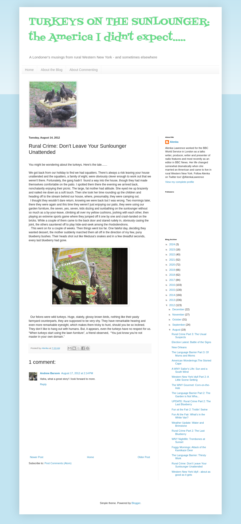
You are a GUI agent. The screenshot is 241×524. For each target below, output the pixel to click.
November (178, 314)
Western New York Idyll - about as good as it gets (191, 473)
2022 (172, 254)
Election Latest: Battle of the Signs (191, 342)
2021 (172, 259)
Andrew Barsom (50, 373)
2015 (172, 289)
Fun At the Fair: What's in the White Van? (188, 416)
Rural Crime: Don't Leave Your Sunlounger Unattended (189, 465)
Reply (43, 384)
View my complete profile (179, 181)
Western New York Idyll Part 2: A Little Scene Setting (190, 378)
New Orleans (179, 347)
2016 (172, 284)
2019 (172, 269)
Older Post (144, 457)
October (177, 319)
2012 (172, 305)
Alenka (174, 141)
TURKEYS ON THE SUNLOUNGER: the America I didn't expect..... (119, 30)
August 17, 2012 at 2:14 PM (77, 373)
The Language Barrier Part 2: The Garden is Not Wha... (191, 394)
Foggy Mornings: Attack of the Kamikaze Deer (189, 449)
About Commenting (83, 70)
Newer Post (36, 457)
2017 (172, 279)
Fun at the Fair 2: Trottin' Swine (190, 409)
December (178, 309)
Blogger (136, 503)
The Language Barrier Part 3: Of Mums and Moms (190, 354)
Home (29, 70)
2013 (172, 300)
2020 (172, 264)
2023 (172, 249)
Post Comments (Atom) (57, 463)
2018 (172, 274)
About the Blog (51, 70)
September (179, 324)
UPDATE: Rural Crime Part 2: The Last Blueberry (191, 403)
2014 (172, 295)
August (176, 329)
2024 (172, 244)
